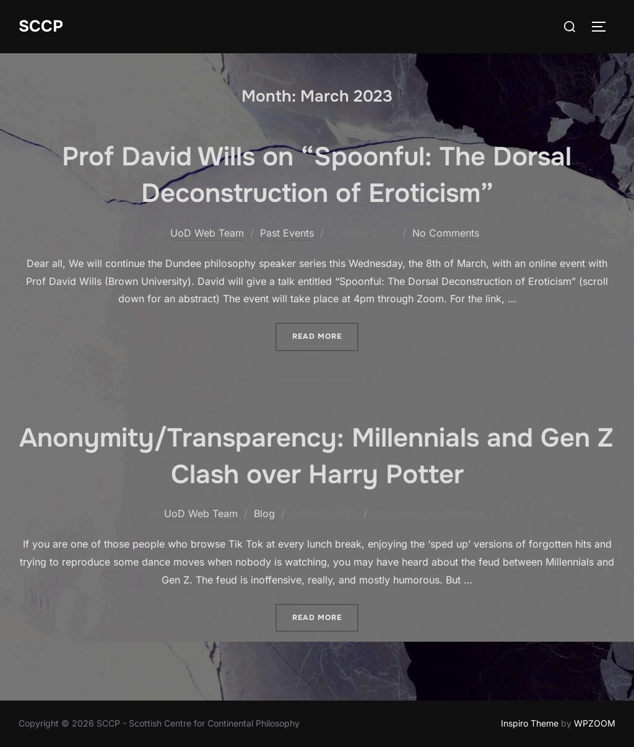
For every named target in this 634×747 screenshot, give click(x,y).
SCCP (41, 26)
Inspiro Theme (529, 723)
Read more (325, 332)
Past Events (287, 233)
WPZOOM (594, 723)
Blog (264, 513)
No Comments (445, 233)
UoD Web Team (207, 233)
